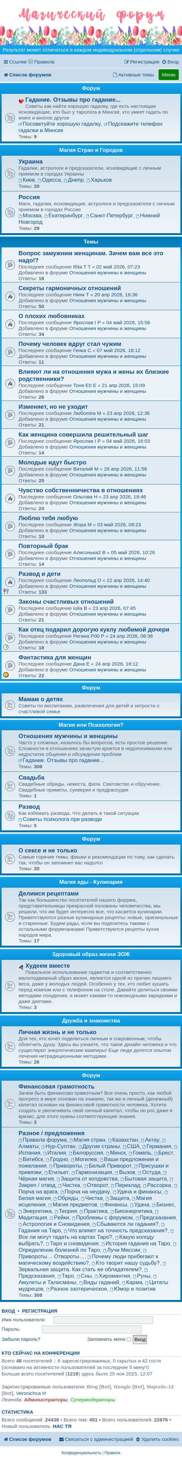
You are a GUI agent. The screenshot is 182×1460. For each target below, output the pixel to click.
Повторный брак (43, 545)
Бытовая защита (144, 1179)
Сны (84, 1276)
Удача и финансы (137, 1192)
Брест (163, 1153)
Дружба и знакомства (91, 1021)
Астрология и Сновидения (54, 1224)
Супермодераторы (92, 1399)
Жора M (82, 524)
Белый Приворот (107, 1166)
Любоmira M (87, 413)
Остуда (149, 1172)
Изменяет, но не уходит (53, 406)
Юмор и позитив (133, 1289)
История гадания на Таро (135, 1243)
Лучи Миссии (121, 1250)
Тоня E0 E (84, 385)
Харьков (99, 180)
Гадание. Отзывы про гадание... (73, 99)
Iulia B (80, 608)
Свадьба (31, 777)
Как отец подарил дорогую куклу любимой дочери (94, 629)
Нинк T (81, 294)
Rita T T (82, 266)
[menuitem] (170, 61)
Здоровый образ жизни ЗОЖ (91, 954)
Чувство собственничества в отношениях (81, 490)
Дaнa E (81, 664)
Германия (156, 1146)
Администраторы (45, 1399)
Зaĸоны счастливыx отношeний (66, 601)
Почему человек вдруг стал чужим (70, 343)
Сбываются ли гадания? (125, 1224)
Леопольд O (87, 580)
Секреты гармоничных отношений (70, 288)
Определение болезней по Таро (98, 1247)
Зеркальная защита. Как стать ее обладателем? (93, 1267)
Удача (139, 1205)
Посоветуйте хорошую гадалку (60, 124)
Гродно (57, 1159)
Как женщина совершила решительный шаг (84, 434)
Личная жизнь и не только (58, 1032)
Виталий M (85, 469)
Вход (8, 1311)
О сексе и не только (48, 850)
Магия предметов (72, 1205)
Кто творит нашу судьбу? (126, 1263)
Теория (66, 1211)
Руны (141, 1276)
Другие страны (99, 1146)
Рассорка (157, 1185)
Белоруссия (86, 1153)
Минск (116, 1153)
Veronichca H (31, 1393)
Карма (132, 1282)
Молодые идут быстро (52, 462)
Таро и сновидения (72, 1243)
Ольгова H (85, 496)
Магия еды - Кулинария (91, 882)
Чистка (69, 1185)
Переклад (125, 1185)
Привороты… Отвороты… (83, 1254)
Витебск (31, 1159)
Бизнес (163, 1205)
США (131, 1146)
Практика (94, 1211)
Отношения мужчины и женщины (107, 272)
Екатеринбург (63, 215)
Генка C (82, 350)
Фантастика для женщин (55, 657)
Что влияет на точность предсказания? (115, 1230)
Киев (27, 180)
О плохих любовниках (52, 316)
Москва (30, 215)
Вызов (125, 1172)
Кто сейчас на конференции (41, 1353)
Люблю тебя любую (48, 518)
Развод (29, 806)
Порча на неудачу (85, 1192)
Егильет (56, 1172)
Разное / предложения (51, 1133)
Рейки (59, 1218)
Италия (54, 1153)
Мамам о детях (41, 699)
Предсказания (156, 1218)
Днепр (74, 180)
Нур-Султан (58, 1146)
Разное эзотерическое (76, 1289)
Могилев (84, 1159)
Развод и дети (39, 573)
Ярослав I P (87, 322)
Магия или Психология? (91, 725)
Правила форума (43, 1140)
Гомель (140, 1153)
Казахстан (123, 1140)
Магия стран (87, 1140)
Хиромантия (112, 1276)
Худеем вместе (47, 965)
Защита (117, 1198)
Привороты (65, 1166)
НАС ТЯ (62, 1426)
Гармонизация (92, 1172)
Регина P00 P (88, 636)
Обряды (66, 1198)
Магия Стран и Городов (91, 150)
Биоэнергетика (131, 1211)
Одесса (49, 180)
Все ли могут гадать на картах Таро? (97, 1234)
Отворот (95, 1185)
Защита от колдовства (87, 1179)
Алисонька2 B (89, 552)
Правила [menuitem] (44, 61)
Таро (66, 1276)
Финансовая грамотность (57, 1086)
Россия (29, 197)
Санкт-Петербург (109, 215)
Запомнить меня (109, 1339)
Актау (150, 1140)
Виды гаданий (99, 1282)
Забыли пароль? (21, 1339)
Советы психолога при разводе (60, 819)
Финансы (113, 1205)
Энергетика (35, 1211)
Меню (169, 74)
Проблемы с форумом (102, 1218)
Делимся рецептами (49, 893)
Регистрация (40, 1311)
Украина (31, 161)
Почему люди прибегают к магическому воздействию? (88, 1259)
